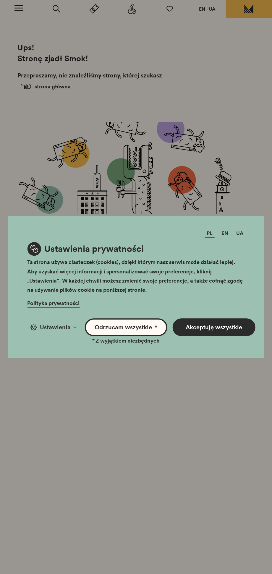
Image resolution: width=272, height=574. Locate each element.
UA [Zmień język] (239, 233)
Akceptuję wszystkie (214, 327)
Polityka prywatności (53, 303)
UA (212, 9)
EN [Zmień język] (224, 233)
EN (202, 9)
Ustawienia (53, 327)
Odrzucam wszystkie (126, 327)
